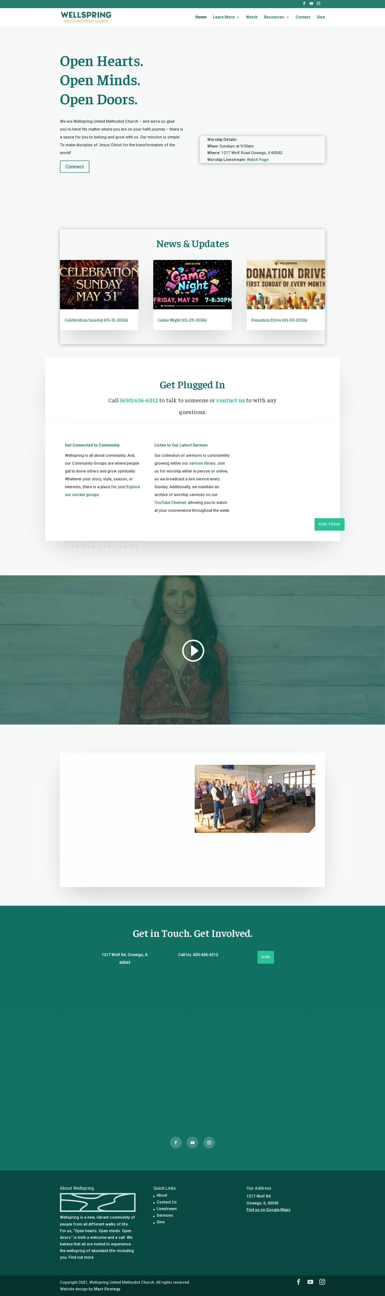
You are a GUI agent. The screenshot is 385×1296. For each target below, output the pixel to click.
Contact (303, 17)
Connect (74, 167)
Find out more (81, 1257)
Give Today (329, 524)
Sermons (165, 1215)
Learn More (224, 17)
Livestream (167, 1208)
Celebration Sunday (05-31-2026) (96, 320)
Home (200, 17)
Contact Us (167, 1202)
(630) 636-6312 (139, 400)
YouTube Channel (170, 502)
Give (321, 17)
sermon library (202, 463)
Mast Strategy (107, 1289)
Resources (274, 17)
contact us (231, 400)
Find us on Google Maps (268, 1209)
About (162, 1195)
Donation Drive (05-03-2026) (279, 320)
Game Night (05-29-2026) (182, 320)
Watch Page (257, 159)
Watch (252, 17)
